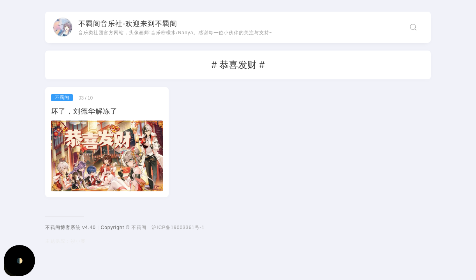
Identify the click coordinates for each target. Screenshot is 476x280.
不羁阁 (138, 227)
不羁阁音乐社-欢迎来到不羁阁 (127, 24)
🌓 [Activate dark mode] (19, 261)
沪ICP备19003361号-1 (178, 227)
